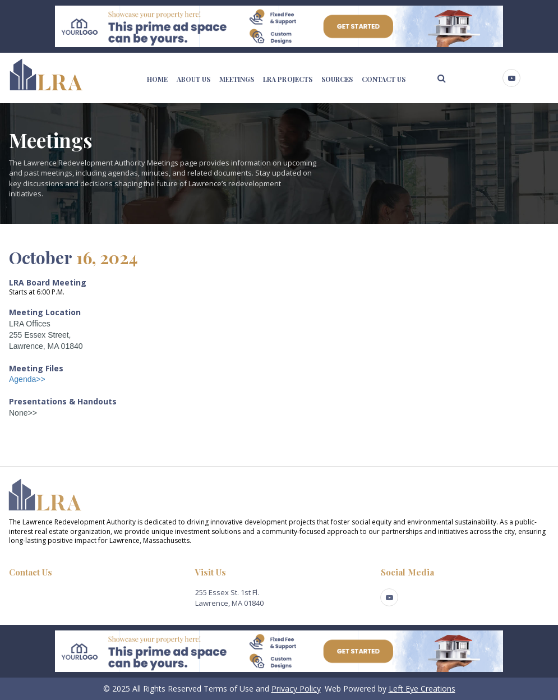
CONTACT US (383, 79)
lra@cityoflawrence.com (49, 592)
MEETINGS (236, 79)
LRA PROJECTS (287, 79)
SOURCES (337, 79)
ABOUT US (193, 79)
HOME (157, 79)
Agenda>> (27, 379)
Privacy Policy (296, 688)
